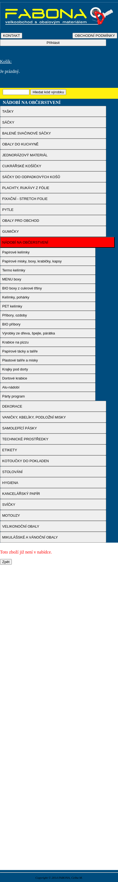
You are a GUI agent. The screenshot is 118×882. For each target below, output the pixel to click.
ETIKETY (9, 450)
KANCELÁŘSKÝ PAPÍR (21, 494)
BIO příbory (11, 324)
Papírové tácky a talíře (20, 351)
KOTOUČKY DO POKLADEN (25, 461)
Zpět (6, 562)
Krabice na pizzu (15, 342)
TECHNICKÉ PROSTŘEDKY (25, 439)
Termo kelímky (13, 270)
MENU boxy (11, 279)
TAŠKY (8, 111)
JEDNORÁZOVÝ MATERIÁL (24, 155)
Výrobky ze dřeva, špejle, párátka (28, 333)
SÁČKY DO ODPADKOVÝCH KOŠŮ (31, 177)
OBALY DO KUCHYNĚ (20, 144)
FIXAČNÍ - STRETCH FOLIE (24, 199)
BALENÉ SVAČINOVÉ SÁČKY (26, 133)
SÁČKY (8, 122)
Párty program (13, 396)
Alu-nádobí (10, 387)
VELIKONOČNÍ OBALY (20, 526)
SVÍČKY (8, 505)
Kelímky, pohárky (15, 297)
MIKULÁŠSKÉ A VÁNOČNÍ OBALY (30, 537)
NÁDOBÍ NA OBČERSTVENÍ (25, 242)
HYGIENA (10, 483)
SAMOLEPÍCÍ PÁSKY (19, 428)
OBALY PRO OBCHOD (20, 221)
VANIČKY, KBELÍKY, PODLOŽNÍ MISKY (34, 417)
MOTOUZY (11, 515)
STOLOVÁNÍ (12, 472)
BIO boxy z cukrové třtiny (22, 288)
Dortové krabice (14, 378)
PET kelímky (12, 306)
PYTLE (7, 210)
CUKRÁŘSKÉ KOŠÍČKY (21, 166)
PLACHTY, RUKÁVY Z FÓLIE (25, 188)
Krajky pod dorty (15, 369)
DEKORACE (12, 406)
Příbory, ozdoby (14, 315)
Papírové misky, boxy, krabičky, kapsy (32, 261)
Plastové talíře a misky (20, 360)
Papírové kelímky (16, 252)
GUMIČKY (10, 231)
